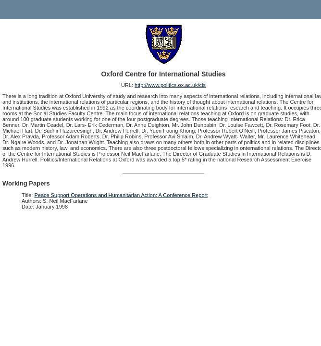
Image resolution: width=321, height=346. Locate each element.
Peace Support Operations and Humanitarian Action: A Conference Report (121, 195)
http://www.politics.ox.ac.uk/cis (170, 85)
